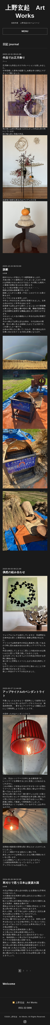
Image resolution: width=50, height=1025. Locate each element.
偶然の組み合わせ (14, 572)
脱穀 (5, 269)
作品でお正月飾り (14, 57)
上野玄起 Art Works (18, 1017)
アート (5, 61)
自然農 (5, 273)
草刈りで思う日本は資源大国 (21, 882)
